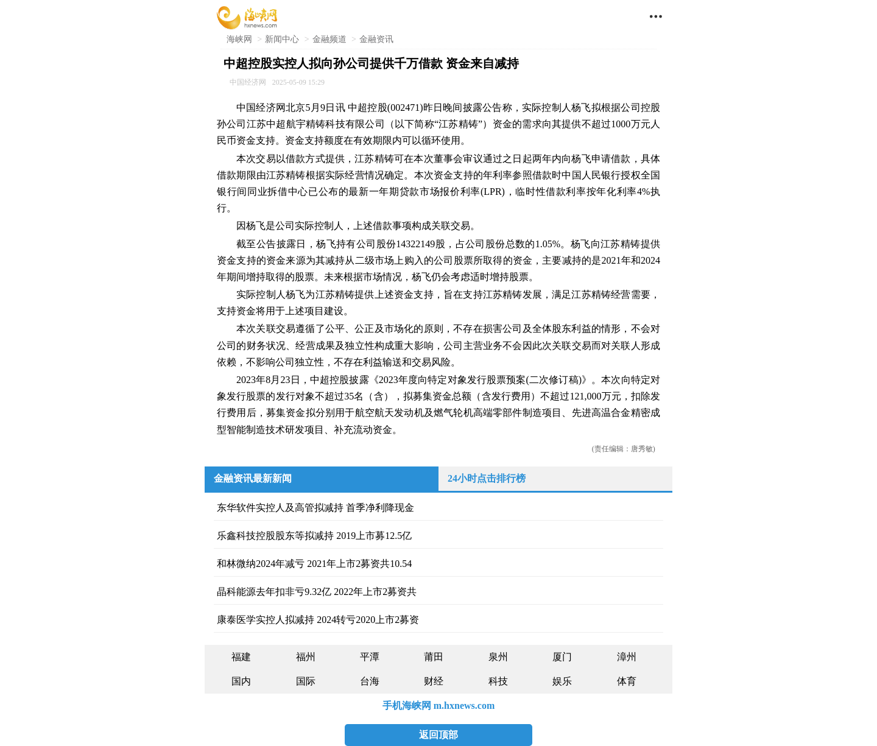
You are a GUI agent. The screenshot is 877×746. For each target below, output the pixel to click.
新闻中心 (282, 39)
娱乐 (562, 681)
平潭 (369, 657)
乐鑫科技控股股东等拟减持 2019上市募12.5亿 (314, 535)
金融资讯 (376, 39)
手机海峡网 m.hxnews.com (438, 705)
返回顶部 (438, 735)
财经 (433, 681)
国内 (241, 681)
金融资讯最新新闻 (253, 478)
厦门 (562, 657)
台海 (369, 681)
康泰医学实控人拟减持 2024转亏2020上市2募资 (318, 619)
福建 (241, 657)
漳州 (626, 657)
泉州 (498, 657)
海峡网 (239, 39)
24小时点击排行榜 (487, 478)
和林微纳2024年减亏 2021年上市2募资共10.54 (314, 563)
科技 (498, 681)
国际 (305, 681)
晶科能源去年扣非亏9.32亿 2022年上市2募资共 (317, 591)
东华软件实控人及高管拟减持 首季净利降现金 (315, 507)
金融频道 (329, 39)
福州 (305, 657)
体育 (626, 681)
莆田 (433, 657)
